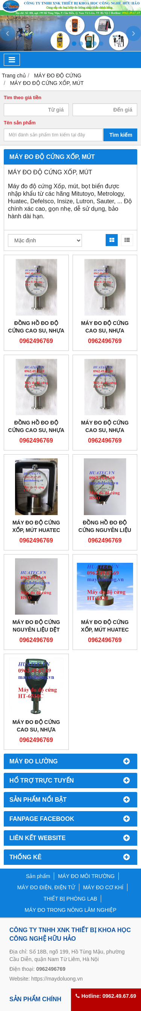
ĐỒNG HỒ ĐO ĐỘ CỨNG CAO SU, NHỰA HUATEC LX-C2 (36, 430)
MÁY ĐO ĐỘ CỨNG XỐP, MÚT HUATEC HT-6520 (105, 629)
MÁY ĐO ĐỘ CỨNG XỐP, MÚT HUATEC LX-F (36, 530)
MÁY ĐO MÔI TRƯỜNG (86, 876)
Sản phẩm (38, 876)
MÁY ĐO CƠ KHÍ (103, 887)
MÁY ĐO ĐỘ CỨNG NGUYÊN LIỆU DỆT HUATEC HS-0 (36, 629)
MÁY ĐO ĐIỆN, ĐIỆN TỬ (46, 887)
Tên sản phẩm (20, 122)
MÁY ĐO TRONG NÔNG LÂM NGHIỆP (71, 910)
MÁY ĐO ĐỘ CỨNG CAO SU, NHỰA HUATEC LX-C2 (105, 430)
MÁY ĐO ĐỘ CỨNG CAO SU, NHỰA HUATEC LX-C (105, 330)
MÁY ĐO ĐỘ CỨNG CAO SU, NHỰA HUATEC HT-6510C (36, 729)
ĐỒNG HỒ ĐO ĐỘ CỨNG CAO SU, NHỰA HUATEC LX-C (36, 330)
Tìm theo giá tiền (22, 97)
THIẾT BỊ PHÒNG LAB (70, 899)
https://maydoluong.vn (57, 979)
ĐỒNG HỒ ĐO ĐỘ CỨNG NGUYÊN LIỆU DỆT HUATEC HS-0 (105, 530)
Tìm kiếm (120, 135)
